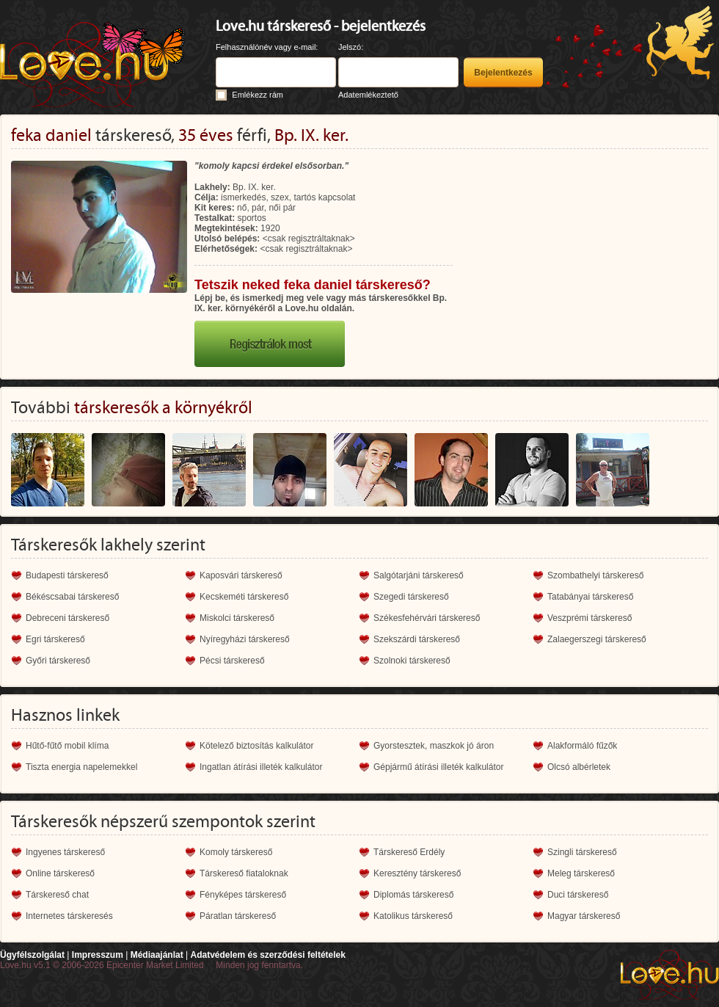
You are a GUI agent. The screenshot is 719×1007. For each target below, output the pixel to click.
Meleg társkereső (581, 873)
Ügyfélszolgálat (32, 955)
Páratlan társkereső (238, 916)
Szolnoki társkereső (411, 660)
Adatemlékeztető (368, 94)
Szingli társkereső (582, 852)
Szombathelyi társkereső (595, 575)
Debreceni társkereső (67, 618)
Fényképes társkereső (243, 895)
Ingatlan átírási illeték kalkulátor (261, 767)
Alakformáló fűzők (582, 746)
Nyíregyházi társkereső (245, 639)
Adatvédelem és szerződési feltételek (267, 955)
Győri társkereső (58, 660)
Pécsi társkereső (232, 660)
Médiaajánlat (157, 955)
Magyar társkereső (583, 916)
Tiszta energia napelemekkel (81, 767)
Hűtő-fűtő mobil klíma (67, 746)
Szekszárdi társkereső (416, 639)
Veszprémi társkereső (589, 618)
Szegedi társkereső (411, 597)
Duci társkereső (577, 895)
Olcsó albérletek (578, 767)
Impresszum (97, 955)
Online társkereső (60, 873)
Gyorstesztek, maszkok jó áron (433, 746)
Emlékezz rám (257, 94)
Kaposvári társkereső (241, 575)
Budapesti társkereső (67, 575)
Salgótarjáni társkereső (418, 575)
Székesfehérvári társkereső (426, 618)
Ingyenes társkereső (65, 852)
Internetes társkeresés (69, 916)
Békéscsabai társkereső (72, 597)
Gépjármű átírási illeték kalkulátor (438, 767)
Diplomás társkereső (413, 895)
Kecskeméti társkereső (244, 597)
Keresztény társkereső (417, 873)
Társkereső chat (57, 895)
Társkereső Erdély (409, 852)
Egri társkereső (55, 639)
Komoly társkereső (236, 852)
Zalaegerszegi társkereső (596, 639)
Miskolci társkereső (237, 618)
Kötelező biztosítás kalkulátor (256, 746)
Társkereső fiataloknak (244, 873)
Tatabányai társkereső (590, 597)
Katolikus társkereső (413, 916)
